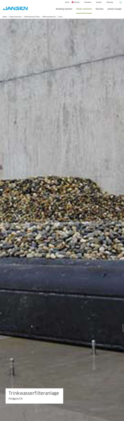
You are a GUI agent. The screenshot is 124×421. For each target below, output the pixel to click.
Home (67, 2)
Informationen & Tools (32, 17)
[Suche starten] (120, 2)
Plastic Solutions (84, 9)
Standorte (87, 2)
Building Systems (64, 9)
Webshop (109, 2)
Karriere (99, 9)
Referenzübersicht (49, 17)
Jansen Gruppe (114, 9)
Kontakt (99, 2)
